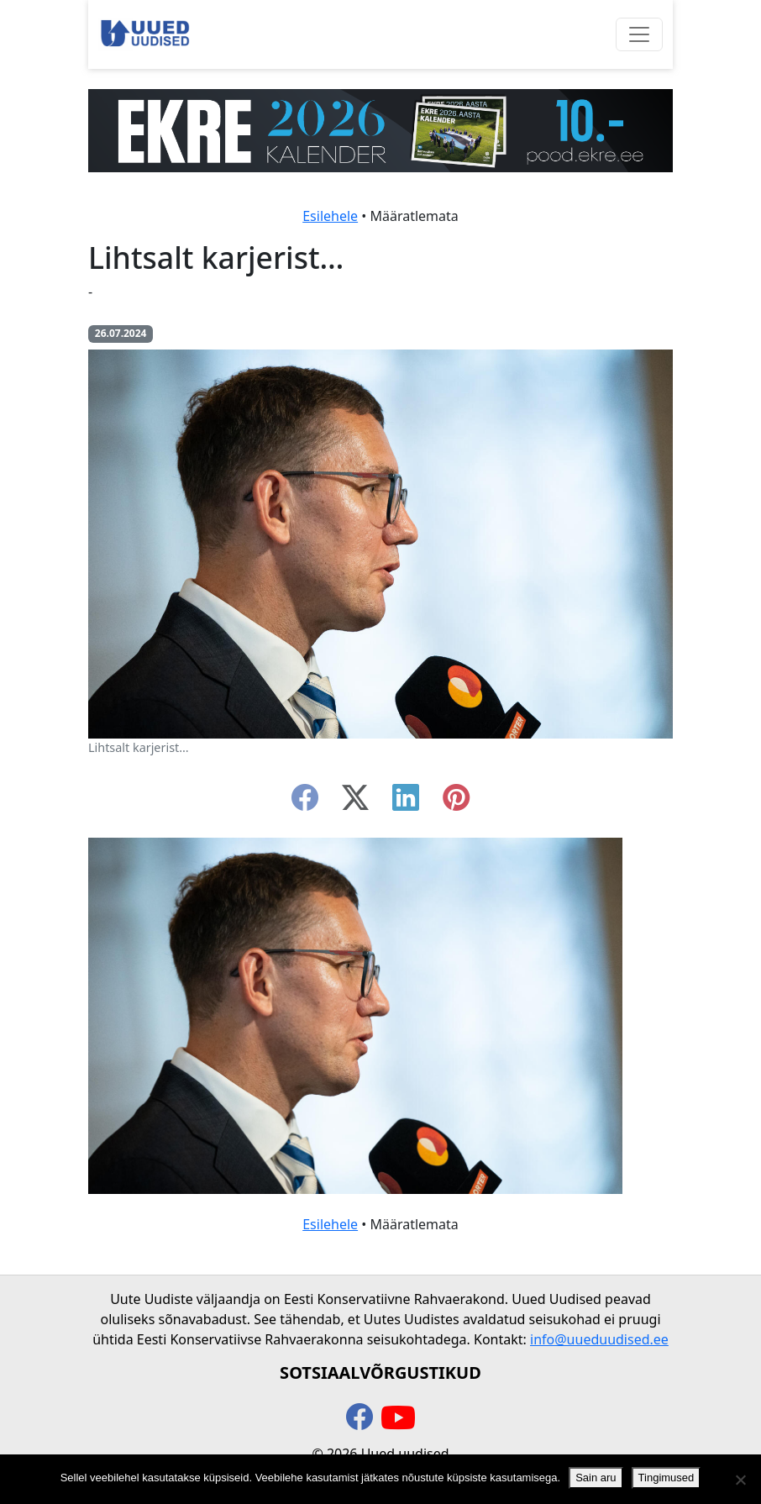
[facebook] (304, 802)
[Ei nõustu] (740, 1479)
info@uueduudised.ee (599, 1339)
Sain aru (595, 1477)
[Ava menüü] (639, 34)
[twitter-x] (355, 802)
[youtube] (398, 1418)
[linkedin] (405, 802)
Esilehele (330, 216)
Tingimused (666, 1477)
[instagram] (456, 802)
